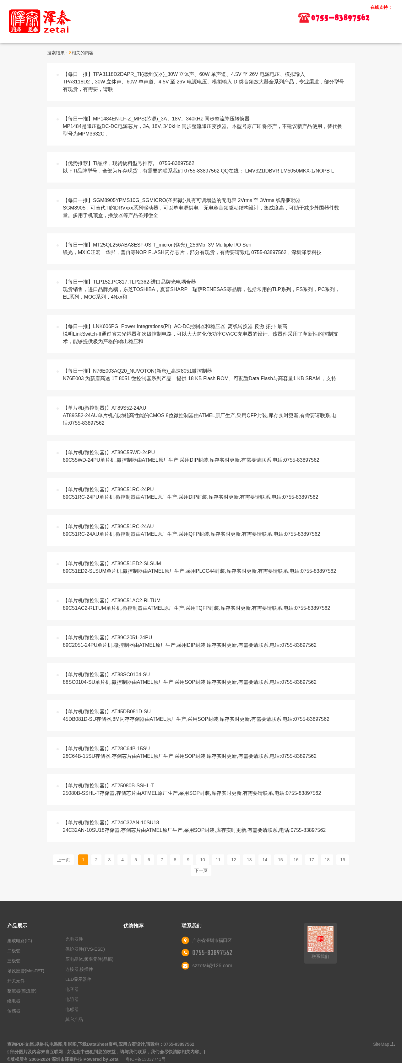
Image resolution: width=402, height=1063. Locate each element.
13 (249, 859)
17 (311, 859)
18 (327, 859)
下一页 (201, 870)
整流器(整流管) (21, 990)
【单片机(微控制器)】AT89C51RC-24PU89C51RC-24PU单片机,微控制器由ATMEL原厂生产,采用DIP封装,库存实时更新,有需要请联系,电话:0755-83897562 (190, 493)
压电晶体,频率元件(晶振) (89, 959)
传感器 (13, 1010)
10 (202, 859)
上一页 (63, 859)
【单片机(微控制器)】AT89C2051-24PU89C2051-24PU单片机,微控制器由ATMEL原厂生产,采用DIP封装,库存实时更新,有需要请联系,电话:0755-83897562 (190, 641)
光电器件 (74, 939)
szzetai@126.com (212, 965)
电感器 (72, 1009)
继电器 (13, 1000)
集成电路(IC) (19, 940)
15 (280, 859)
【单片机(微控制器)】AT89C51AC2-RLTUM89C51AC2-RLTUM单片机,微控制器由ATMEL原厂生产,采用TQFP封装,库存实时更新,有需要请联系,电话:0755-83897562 (196, 604)
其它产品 (74, 1019)
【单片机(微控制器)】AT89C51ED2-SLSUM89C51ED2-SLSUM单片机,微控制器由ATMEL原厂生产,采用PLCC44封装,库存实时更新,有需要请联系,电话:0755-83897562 (199, 567)
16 (296, 859)
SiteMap (384, 1044)
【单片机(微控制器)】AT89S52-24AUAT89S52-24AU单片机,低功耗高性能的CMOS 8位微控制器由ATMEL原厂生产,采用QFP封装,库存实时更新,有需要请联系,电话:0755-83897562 (200, 415)
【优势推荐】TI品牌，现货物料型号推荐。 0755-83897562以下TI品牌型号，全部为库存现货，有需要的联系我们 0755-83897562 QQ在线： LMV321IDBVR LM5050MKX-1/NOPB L (198, 167)
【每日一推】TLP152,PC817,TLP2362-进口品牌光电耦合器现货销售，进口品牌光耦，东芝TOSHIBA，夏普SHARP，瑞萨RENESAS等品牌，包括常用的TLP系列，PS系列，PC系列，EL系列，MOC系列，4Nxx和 (201, 289)
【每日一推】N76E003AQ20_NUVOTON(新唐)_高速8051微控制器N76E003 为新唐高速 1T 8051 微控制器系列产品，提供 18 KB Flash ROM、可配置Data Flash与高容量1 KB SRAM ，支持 (199, 374)
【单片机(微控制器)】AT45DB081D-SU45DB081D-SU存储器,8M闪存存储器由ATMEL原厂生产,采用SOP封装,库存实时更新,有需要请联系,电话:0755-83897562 (196, 715)
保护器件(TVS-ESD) (85, 949)
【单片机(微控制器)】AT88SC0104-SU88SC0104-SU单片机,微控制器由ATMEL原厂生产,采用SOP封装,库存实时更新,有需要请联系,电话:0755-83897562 (190, 678)
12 (233, 859)
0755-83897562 (212, 953)
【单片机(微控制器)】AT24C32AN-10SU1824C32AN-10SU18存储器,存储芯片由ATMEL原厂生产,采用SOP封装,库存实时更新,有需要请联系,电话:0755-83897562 (194, 826)
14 (264, 859)
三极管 (13, 960)
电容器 (72, 989)
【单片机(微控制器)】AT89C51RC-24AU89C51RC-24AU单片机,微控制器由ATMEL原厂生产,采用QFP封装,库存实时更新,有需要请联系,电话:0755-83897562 (191, 530)
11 (218, 859)
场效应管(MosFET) (25, 970)
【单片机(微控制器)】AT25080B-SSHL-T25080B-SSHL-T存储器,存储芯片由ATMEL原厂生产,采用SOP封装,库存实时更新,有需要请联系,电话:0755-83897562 (192, 789)
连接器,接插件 (79, 969)
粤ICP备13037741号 (146, 1059)
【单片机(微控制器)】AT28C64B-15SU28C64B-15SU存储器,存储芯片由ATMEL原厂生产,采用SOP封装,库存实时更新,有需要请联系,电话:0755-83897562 (190, 752)
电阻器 (72, 999)
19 (342, 859)
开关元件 (16, 980)
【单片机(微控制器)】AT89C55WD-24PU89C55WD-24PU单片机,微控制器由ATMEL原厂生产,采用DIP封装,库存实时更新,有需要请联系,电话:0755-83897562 (191, 456)
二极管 (13, 950)
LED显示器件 (78, 979)
